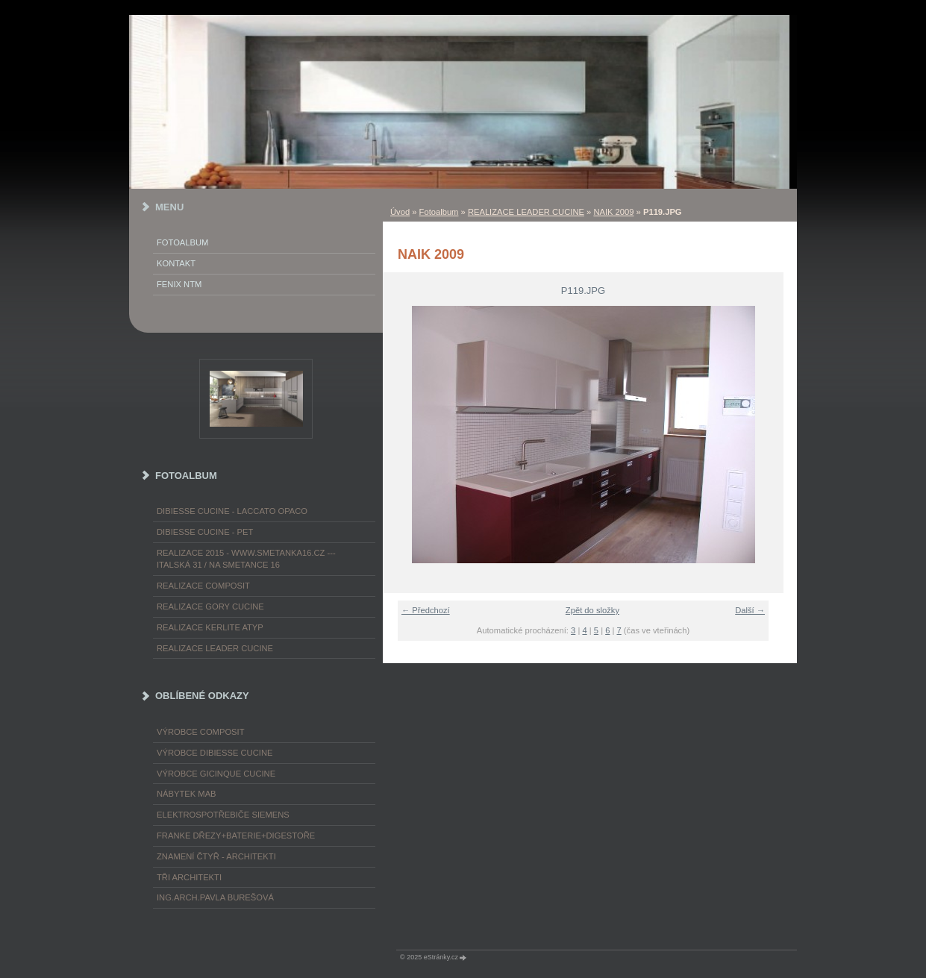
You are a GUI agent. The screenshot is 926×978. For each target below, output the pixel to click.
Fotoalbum (439, 211)
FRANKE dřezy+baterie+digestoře (236, 835)
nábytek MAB (186, 793)
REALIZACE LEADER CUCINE (526, 211)
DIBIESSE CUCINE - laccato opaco (232, 511)
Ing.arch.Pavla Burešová (215, 897)
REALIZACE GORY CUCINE (210, 606)
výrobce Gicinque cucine (216, 773)
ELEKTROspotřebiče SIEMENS (223, 814)
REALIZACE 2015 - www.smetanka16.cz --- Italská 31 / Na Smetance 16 (246, 559)
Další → (750, 610)
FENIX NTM (179, 284)
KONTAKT (176, 263)
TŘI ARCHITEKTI (189, 877)
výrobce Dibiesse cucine (214, 752)
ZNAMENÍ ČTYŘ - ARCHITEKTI (216, 856)
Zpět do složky (592, 610)
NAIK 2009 (613, 211)
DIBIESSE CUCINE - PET (205, 531)
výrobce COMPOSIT (201, 731)
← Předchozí (425, 610)
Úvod (400, 211)
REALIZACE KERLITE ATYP (210, 627)
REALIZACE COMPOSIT (203, 585)
